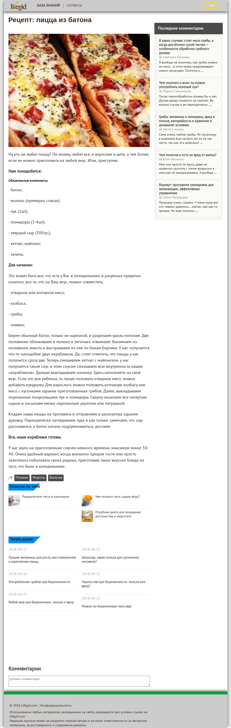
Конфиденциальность (56, 705)
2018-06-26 (17, 574)
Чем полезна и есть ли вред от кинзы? (187, 155)
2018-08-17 (17, 549)
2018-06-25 (17, 594)
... (202, 70)
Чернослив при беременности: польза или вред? (113, 584)
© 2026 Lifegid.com (23, 705)
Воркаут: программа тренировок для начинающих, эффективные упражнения (186, 189)
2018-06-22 (91, 574)
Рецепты (39, 477)
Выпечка (55, 477)
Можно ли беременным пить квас (107, 606)
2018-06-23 (91, 549)
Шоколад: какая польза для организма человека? (110, 559)
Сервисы (74, 5)
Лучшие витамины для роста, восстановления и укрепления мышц (42, 559)
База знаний (48, 5)
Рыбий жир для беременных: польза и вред (41, 602)
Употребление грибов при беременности (39, 582)
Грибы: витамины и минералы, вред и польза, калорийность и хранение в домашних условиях (187, 121)
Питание (22, 477)
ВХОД (211, 5)
